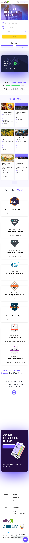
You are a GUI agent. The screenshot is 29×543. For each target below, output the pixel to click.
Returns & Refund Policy (15, 537)
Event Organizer (22, 47)
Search (18, 2)
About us (15, 494)
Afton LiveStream (17, 488)
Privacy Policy (6, 537)
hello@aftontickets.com (19, 513)
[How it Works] (15, 63)
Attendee (7, 47)
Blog (14, 500)
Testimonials (16, 497)
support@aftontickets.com (19, 508)
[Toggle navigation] (2, 2)
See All (14, 182)
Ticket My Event (23, 2)
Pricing (14, 485)
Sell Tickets (16, 479)
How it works (16, 482)
